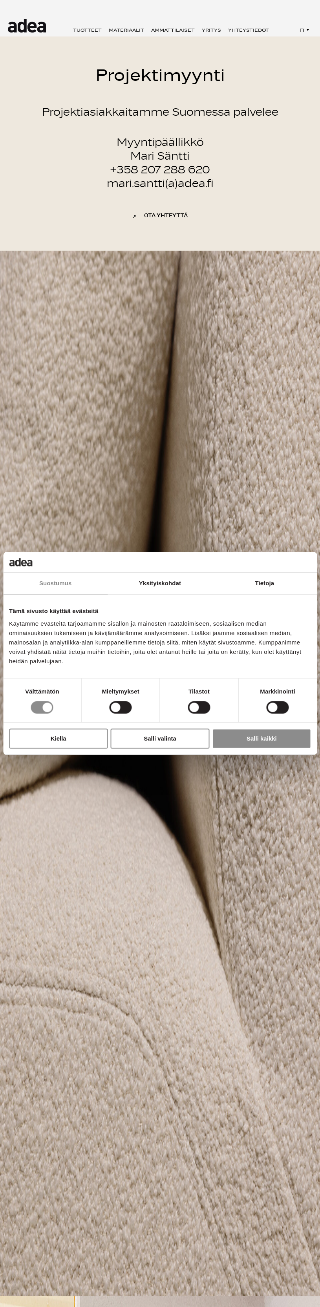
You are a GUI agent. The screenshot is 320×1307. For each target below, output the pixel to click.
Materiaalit (126, 30)
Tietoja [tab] (264, 583)
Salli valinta (160, 738)
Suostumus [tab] (55, 583)
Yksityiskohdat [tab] (160, 583)
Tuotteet (87, 30)
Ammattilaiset (173, 30)
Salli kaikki (262, 738)
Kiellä (58, 738)
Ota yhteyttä (166, 215)
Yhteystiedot (248, 30)
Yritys (211, 30)
